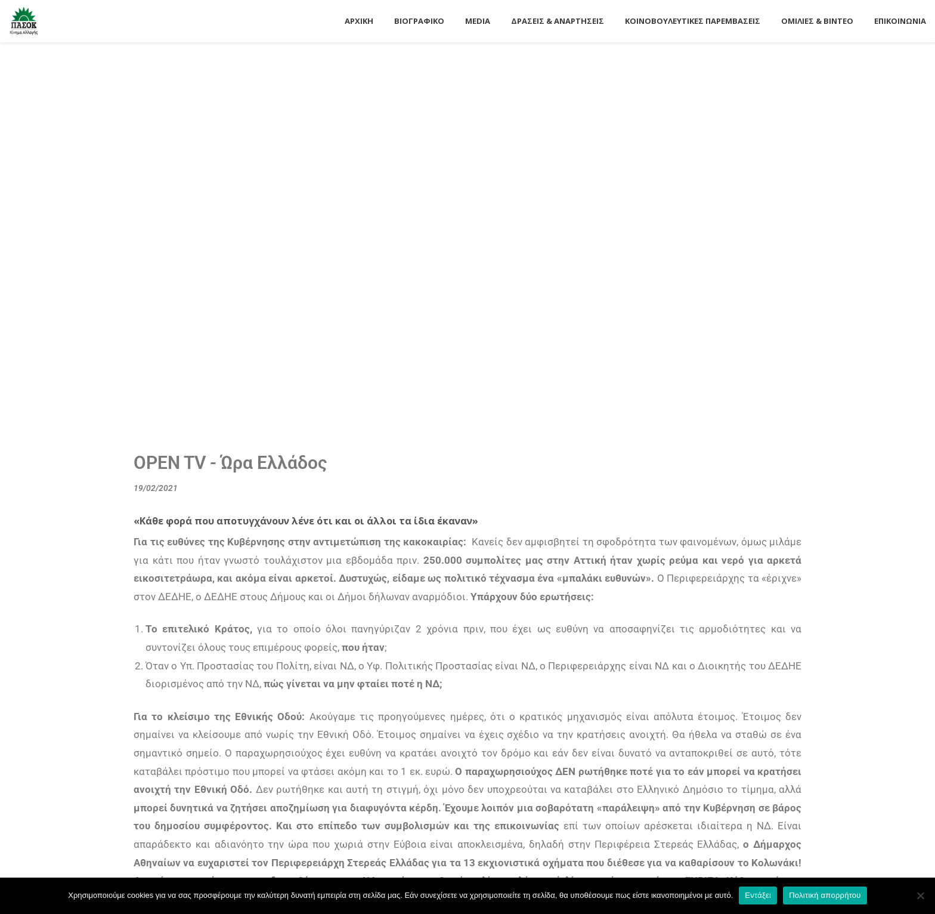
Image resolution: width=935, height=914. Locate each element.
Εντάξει (758, 895)
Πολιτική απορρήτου (824, 895)
